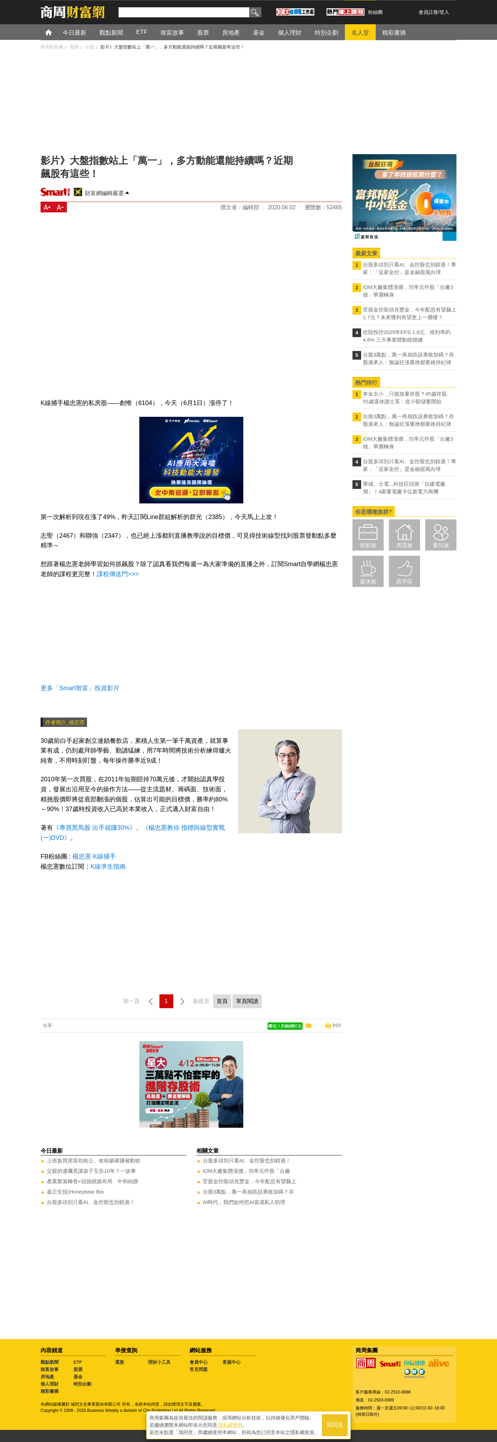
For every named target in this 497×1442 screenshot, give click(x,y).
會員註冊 (428, 12)
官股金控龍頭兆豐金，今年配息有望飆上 (249, 1181)
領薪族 (368, 545)
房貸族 (404, 545)
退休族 (368, 581)
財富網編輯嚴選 (104, 193)
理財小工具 (159, 1362)
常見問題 (199, 1369)
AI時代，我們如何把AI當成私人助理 (244, 1202)
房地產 (47, 1376)
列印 (336, 1025)
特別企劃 (82, 1384)
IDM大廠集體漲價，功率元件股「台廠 (246, 1171)
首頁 (55, 32)
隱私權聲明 (230, 1425)
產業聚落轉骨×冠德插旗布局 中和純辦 (92, 1181)
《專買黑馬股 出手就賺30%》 (94, 827)
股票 (77, 1369)
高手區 (404, 581)
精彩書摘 (50, 1391)
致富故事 (50, 1369)
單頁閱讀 (247, 1001)
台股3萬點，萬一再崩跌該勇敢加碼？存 (248, 1192)
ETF (77, 1362)
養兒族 (441, 545)
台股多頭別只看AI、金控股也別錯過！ (91, 1202)
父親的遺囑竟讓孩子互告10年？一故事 (91, 1171)
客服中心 (232, 1362)
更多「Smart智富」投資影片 (80, 688)
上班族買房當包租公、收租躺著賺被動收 (93, 1160)
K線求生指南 (109, 866)
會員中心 (199, 1362)
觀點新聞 (50, 1362)
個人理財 (50, 1384)
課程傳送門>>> (118, 574)
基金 (77, 1376)
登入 (444, 12)
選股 (119, 1362)
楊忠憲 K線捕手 (94, 856)
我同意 (334, 1425)
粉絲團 (375, 12)
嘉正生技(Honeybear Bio (75, 1192)
